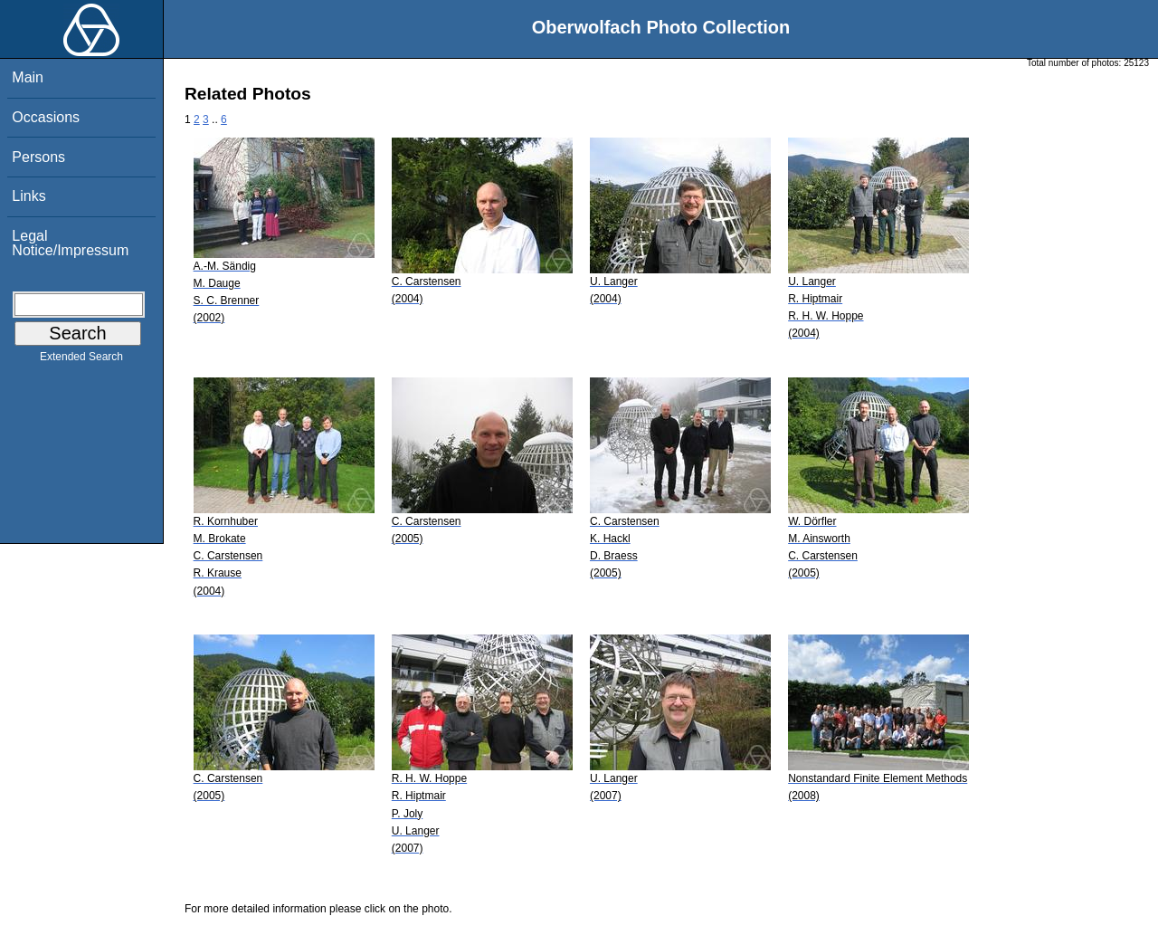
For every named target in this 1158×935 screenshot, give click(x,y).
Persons (38, 157)
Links (28, 196)
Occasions (46, 117)
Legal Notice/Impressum (70, 243)
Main (27, 77)
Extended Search (81, 360)
